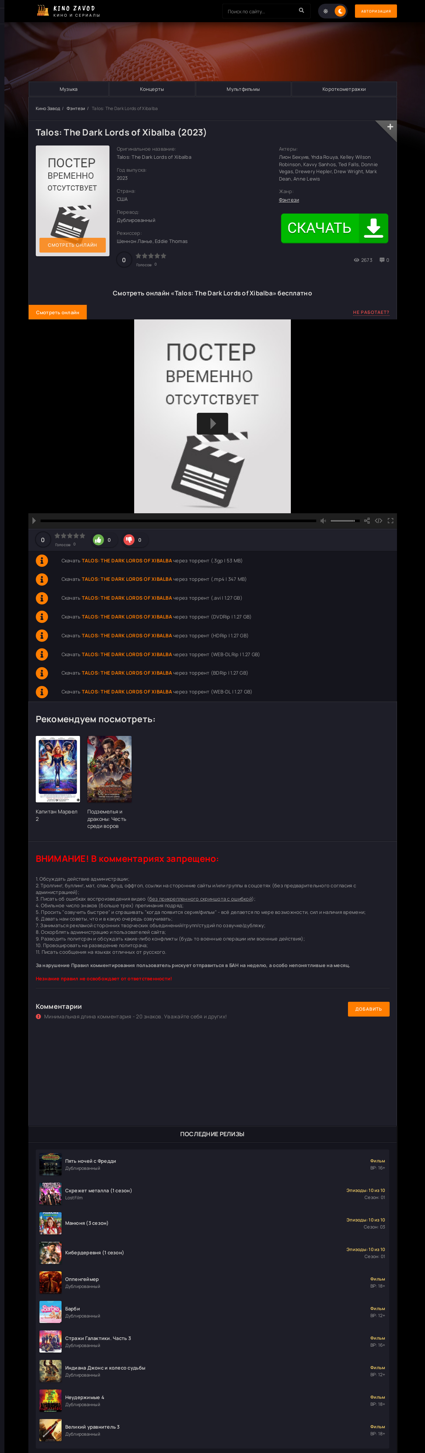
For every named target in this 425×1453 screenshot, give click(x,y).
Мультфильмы (243, 89)
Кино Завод (48, 108)
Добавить (368, 1009)
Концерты (152, 89)
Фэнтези (76, 108)
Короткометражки (344, 89)
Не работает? (371, 312)
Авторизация (371, 11)
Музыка (68, 89)
